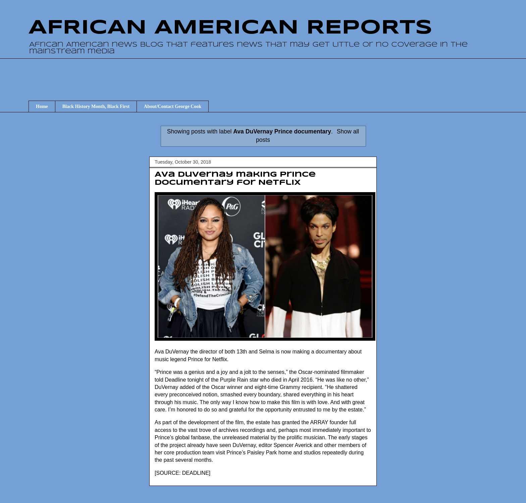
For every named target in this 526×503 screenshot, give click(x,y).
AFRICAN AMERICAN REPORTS (230, 28)
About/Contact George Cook (172, 106)
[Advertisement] (263, 73)
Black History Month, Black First (95, 106)
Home (42, 106)
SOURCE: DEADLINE (182, 473)
